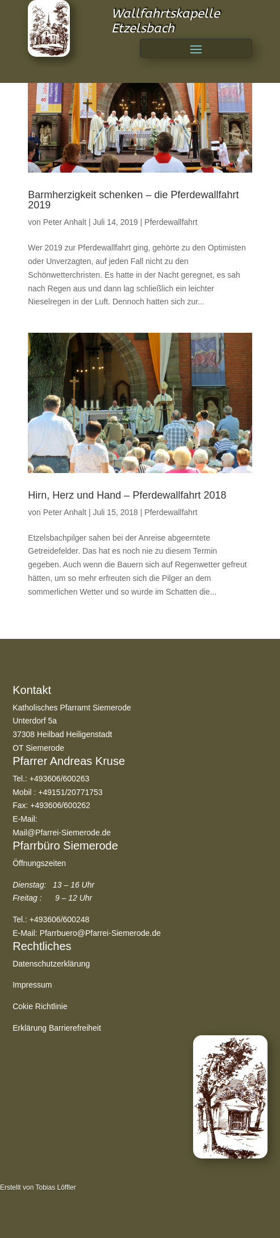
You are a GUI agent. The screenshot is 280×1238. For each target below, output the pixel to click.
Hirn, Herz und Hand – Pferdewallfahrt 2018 (127, 495)
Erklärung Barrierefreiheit (56, 1027)
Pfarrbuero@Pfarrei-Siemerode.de (100, 933)
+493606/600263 (60, 778)
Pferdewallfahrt (170, 222)
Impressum (32, 984)
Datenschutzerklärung (51, 963)
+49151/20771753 (70, 792)
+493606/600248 (60, 919)
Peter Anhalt (64, 222)
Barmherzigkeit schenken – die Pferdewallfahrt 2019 (133, 200)
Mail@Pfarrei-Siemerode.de (61, 832)
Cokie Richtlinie (39, 1006)
